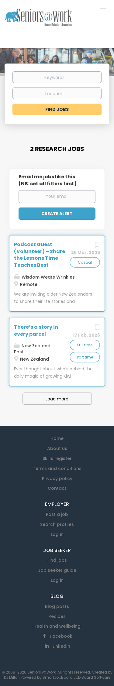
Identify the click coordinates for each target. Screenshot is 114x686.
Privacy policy (57, 478)
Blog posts (57, 606)
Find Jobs (57, 109)
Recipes (57, 616)
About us (57, 448)
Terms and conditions (57, 468)
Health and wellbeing (57, 626)
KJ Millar (11, 677)
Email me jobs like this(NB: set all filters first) (48, 180)
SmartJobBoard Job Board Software (76, 677)
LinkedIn (61, 646)
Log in (57, 534)
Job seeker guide (57, 570)
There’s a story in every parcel (36, 331)
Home (57, 438)
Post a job (57, 514)
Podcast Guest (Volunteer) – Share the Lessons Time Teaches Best (39, 255)
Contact (57, 488)
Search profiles (57, 524)
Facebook (61, 636)
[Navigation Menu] (103, 10)
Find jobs (57, 560)
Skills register (57, 458)
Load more (57, 399)
